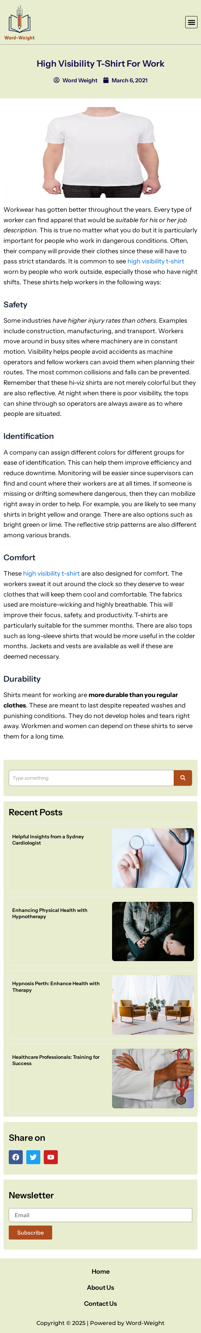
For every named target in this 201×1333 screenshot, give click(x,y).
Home (101, 1271)
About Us (100, 1287)
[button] (191, 22)
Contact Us (100, 1304)
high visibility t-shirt (155, 261)
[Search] (91, 778)
